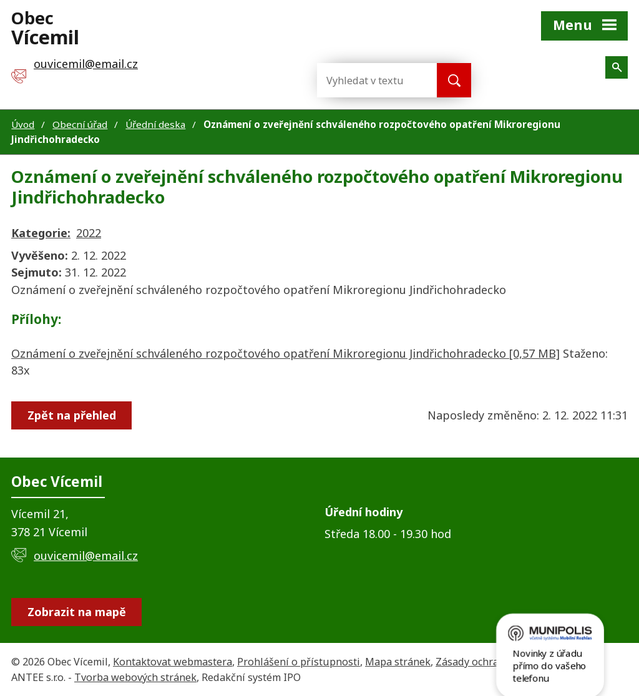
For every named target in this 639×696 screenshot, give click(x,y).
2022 (88, 232)
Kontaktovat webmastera (172, 662)
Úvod (22, 124)
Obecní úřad (79, 124)
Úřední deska (155, 124)
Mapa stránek (398, 662)
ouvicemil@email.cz (86, 555)
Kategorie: (41, 232)
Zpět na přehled (72, 415)
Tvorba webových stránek (135, 677)
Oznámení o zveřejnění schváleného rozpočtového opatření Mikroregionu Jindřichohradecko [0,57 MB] (285, 353)
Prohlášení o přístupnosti (298, 662)
